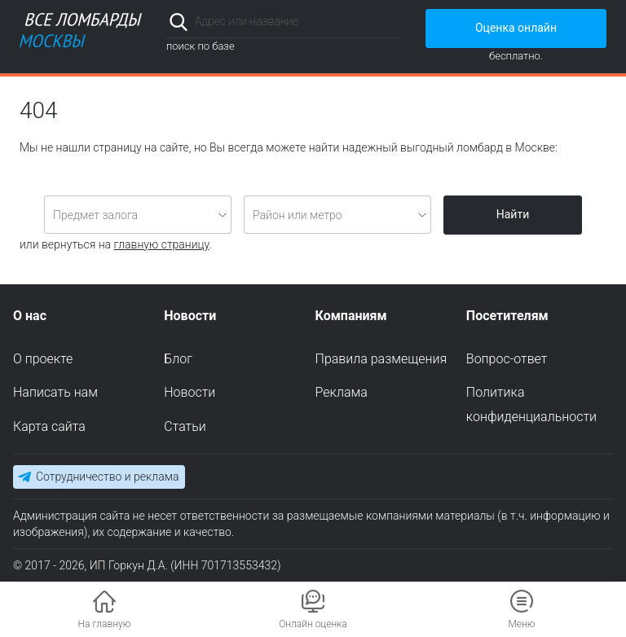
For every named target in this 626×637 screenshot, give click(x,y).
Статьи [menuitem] (184, 426)
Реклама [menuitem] (341, 392)
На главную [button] (104, 624)
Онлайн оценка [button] (313, 624)
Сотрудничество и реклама (107, 476)
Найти (513, 214)
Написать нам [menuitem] (55, 392)
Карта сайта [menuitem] (49, 426)
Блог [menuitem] (178, 359)
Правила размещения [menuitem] (381, 359)
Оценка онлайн (516, 27)
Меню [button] (521, 624)
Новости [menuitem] (189, 392)
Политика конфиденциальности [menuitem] (531, 404)
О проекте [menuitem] (43, 359)
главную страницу (161, 244)
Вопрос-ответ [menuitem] (507, 359)
